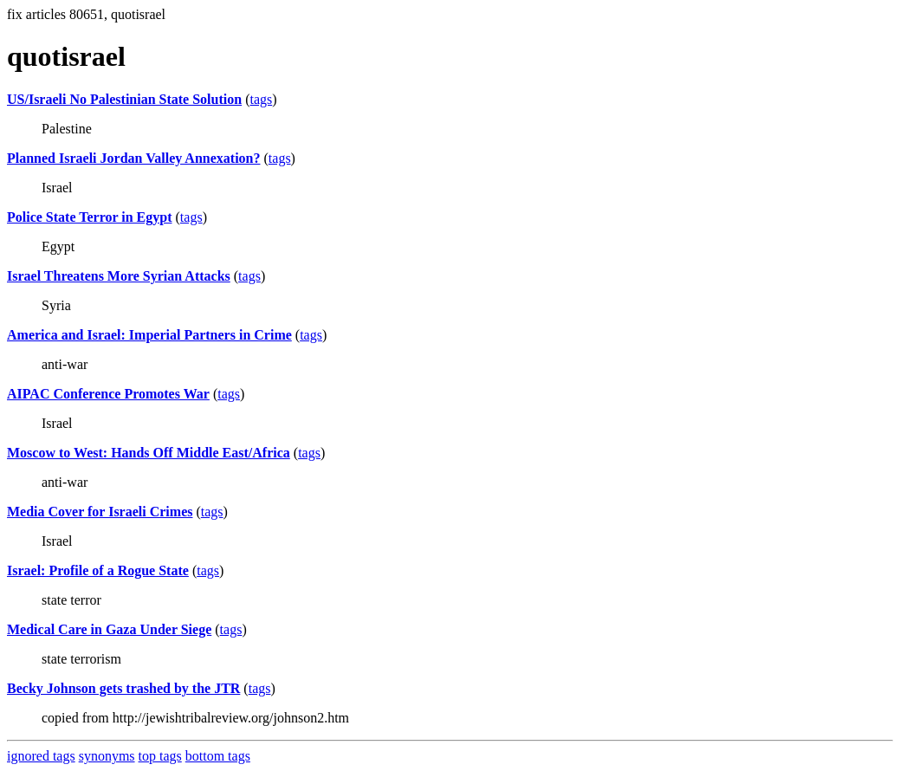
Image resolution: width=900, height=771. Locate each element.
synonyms (107, 755)
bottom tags (217, 755)
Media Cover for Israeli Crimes (99, 511)
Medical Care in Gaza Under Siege (109, 629)
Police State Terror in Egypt (89, 217)
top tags (160, 755)
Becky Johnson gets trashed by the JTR (123, 688)
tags (260, 99)
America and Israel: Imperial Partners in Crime (149, 334)
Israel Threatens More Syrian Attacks (118, 276)
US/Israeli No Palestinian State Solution (124, 99)
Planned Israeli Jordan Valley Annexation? (134, 158)
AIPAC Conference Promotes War (108, 393)
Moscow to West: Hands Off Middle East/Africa (148, 452)
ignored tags (41, 755)
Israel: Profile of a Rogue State (98, 570)
